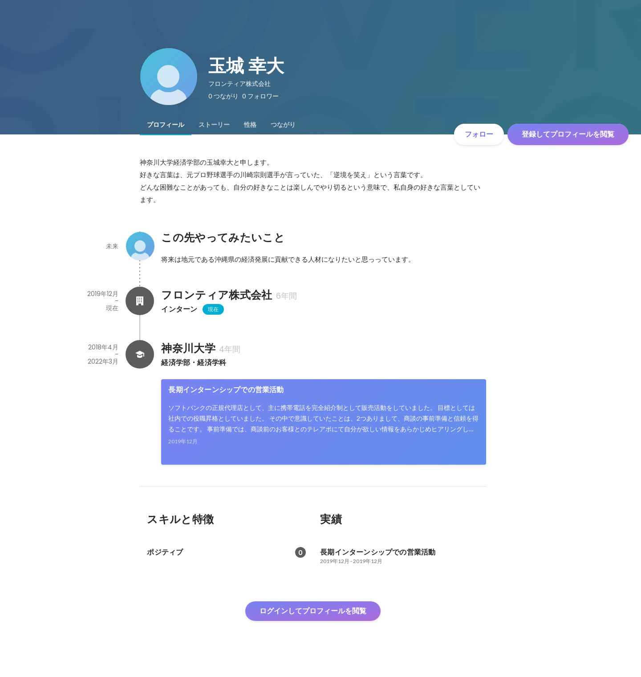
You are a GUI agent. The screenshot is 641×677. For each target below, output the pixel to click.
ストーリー (214, 124)
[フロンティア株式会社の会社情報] (140, 301)
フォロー (479, 134)
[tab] (165, 124)
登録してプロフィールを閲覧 (568, 134)
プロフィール (165, 124)
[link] (323, 422)
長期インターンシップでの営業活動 (226, 390)
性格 (250, 124)
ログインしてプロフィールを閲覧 (313, 611)
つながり (283, 124)
